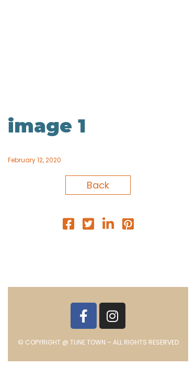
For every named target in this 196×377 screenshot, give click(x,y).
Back (98, 185)
